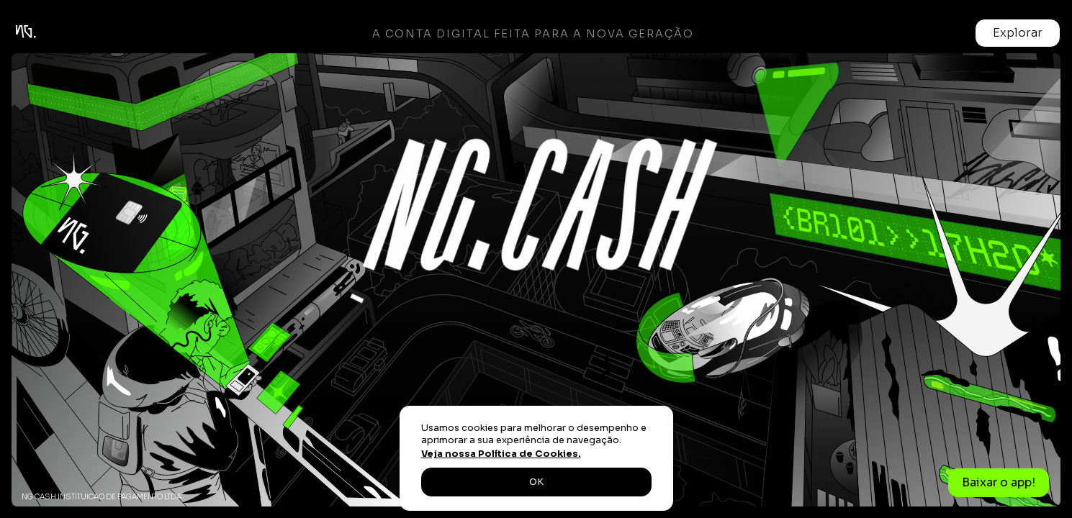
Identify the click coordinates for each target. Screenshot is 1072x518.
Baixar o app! (998, 482)
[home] (51, 33)
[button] (1017, 33)
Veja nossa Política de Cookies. (501, 454)
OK (536, 482)
